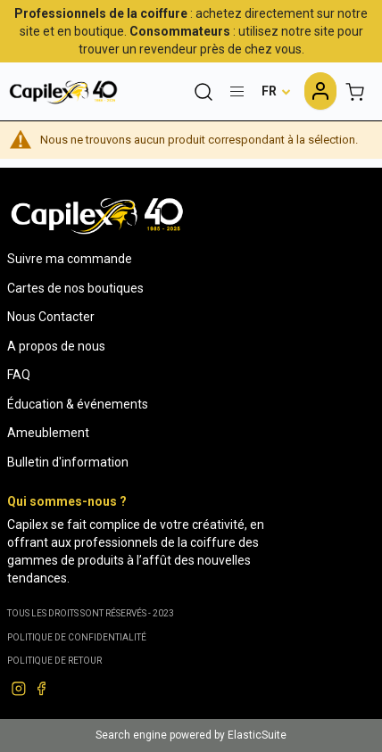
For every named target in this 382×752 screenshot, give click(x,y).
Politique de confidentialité (76, 637)
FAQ (18, 375)
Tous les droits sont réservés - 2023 (90, 613)
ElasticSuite (257, 735)
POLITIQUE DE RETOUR (54, 660)
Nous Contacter (51, 317)
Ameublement (48, 433)
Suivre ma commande (69, 259)
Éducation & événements (77, 404)
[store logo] (63, 91)
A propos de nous (56, 346)
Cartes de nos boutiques (75, 288)
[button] (276, 91)
